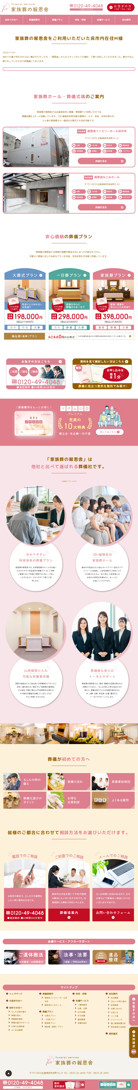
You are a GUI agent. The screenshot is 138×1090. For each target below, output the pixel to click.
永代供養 (81, 1012)
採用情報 (114, 1005)
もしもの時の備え (18, 1011)
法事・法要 (82, 1008)
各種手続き (82, 1023)
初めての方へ (11, 19)
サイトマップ (116, 1019)
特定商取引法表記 (118, 1027)
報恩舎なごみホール (53, 1005)
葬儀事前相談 (17, 1019)
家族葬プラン (50, 1023)
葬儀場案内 (34, 19)
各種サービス (103, 19)
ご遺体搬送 (82, 1004)
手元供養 (81, 1015)
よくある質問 (17, 1030)
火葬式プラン (50, 1015)
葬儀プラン (57, 19)
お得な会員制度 (17, 1026)
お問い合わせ (116, 1008)
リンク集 (114, 1016)
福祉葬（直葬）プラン (54, 1026)
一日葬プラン (50, 1019)
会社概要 (114, 997)
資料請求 (113, 1033)
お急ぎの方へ (15, 1000)
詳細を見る (110, 161)
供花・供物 (80, 19)
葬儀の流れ (16, 1015)
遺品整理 (81, 1019)
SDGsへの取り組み (118, 1001)
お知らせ (114, 1012)
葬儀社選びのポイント (20, 1022)
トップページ (15, 993)
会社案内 (126, 19)
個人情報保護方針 (118, 1023)
